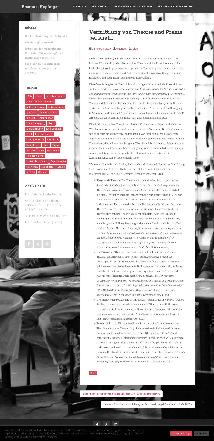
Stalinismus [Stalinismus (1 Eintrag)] (32, 166)
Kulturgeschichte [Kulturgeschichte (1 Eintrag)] (35, 139)
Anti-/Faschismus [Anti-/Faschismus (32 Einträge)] (55, 96)
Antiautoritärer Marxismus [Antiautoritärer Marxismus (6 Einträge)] (40, 101)
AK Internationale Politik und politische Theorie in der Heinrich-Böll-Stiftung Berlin (45, 205)
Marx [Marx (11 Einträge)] (41, 150)
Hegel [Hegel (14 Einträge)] (51, 123)
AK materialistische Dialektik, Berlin (46, 216)
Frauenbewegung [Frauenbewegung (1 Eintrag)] (35, 123)
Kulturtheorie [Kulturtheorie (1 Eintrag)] (33, 145)
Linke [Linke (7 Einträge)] (46, 145)
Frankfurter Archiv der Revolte (43, 194)
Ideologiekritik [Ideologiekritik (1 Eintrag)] (53, 128)
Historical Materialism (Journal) (43, 222)
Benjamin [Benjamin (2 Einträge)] (31, 112)
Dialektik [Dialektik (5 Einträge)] (30, 117)
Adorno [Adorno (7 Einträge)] (39, 96)
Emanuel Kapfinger (40, 6)
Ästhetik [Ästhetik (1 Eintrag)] (30, 172)
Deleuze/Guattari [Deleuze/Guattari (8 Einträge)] (49, 112)
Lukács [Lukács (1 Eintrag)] (55, 145)
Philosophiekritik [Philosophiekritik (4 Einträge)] (35, 155)
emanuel (121, 48)
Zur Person (79, 6)
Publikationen (100, 6)
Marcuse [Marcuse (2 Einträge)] (30, 150)
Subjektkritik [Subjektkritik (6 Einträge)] (47, 166)
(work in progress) (44, 53)
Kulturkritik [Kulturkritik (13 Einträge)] (52, 139)
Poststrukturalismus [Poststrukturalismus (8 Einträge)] (36, 161)
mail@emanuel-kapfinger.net (175, 6)
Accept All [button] (201, 433)
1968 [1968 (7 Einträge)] (29, 96)
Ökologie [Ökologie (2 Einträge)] (43, 172)
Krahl (93, 373)
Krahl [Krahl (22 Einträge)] (29, 134)
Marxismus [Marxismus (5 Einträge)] (53, 150)
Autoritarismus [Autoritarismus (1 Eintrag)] (56, 107)
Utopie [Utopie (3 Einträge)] (61, 166)
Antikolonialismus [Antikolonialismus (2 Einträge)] (35, 107)
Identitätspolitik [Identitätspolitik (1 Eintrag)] (34, 128)
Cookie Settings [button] (181, 433)
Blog (135, 48)
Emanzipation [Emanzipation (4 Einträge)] (46, 117)
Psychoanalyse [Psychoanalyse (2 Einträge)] (58, 161)
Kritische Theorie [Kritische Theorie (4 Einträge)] (44, 134)
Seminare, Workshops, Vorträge (133, 6)
